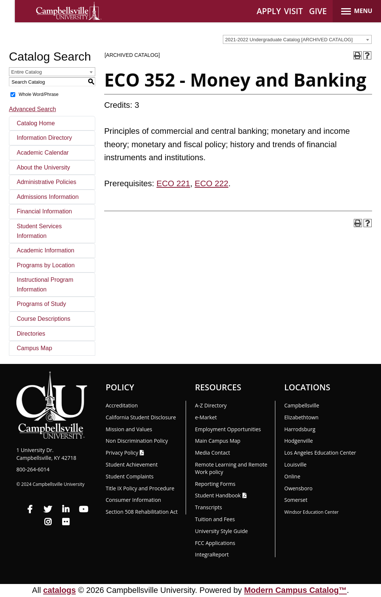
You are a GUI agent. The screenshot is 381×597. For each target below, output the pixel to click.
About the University (43, 167)
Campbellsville (301, 405)
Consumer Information (133, 499)
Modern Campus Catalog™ (295, 590)
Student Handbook (218, 495)
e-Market (206, 417)
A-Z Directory (211, 405)
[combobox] (297, 39)
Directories (31, 333)
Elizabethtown (301, 417)
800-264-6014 (32, 469)
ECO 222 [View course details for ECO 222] (211, 183)
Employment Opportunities (228, 429)
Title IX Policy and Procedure (140, 488)
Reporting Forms (215, 483)
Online (292, 476)
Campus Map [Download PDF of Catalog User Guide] (34, 348)
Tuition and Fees (215, 519)
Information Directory (44, 138)
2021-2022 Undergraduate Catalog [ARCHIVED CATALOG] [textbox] (289, 39)
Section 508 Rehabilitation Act (142, 511)
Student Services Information (39, 231)
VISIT (293, 11)
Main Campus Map (217, 440)
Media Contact (212, 452)
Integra (212, 554)
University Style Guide (221, 531)
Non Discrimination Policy (137, 440)
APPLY (269, 11)
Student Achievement (132, 464)
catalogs (59, 590)
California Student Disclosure (141, 417)
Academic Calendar (43, 152)
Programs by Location (46, 265)
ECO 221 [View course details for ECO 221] (173, 183)
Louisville (295, 464)
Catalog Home (36, 123)
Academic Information (45, 250)
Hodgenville (298, 440)
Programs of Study (41, 304)
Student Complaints (130, 476)
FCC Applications (215, 542)
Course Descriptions (43, 319)
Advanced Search (32, 109)
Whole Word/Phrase (38, 94)
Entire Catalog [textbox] (26, 72)
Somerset (295, 499)
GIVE (318, 11)
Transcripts (208, 507)
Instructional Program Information (45, 285)
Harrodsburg (300, 429)
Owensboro (298, 488)
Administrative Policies (46, 182)
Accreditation (122, 405)
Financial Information (44, 211)
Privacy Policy (122, 452)
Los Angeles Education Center (320, 452)
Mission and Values (129, 429)
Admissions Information (48, 197)
